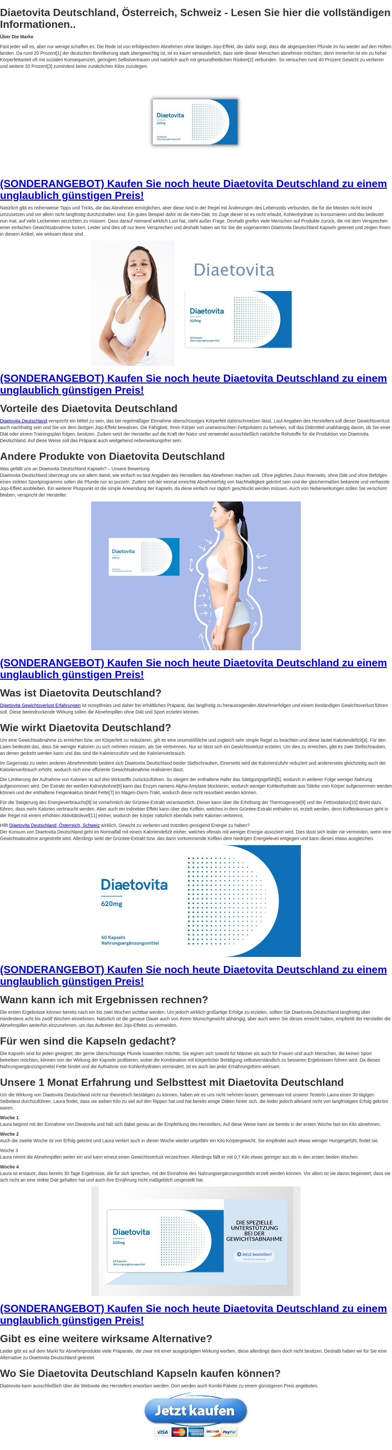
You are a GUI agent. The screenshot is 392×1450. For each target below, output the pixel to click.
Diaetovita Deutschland (23, 420)
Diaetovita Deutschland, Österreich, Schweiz (54, 825)
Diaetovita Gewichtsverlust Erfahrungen (40, 705)
